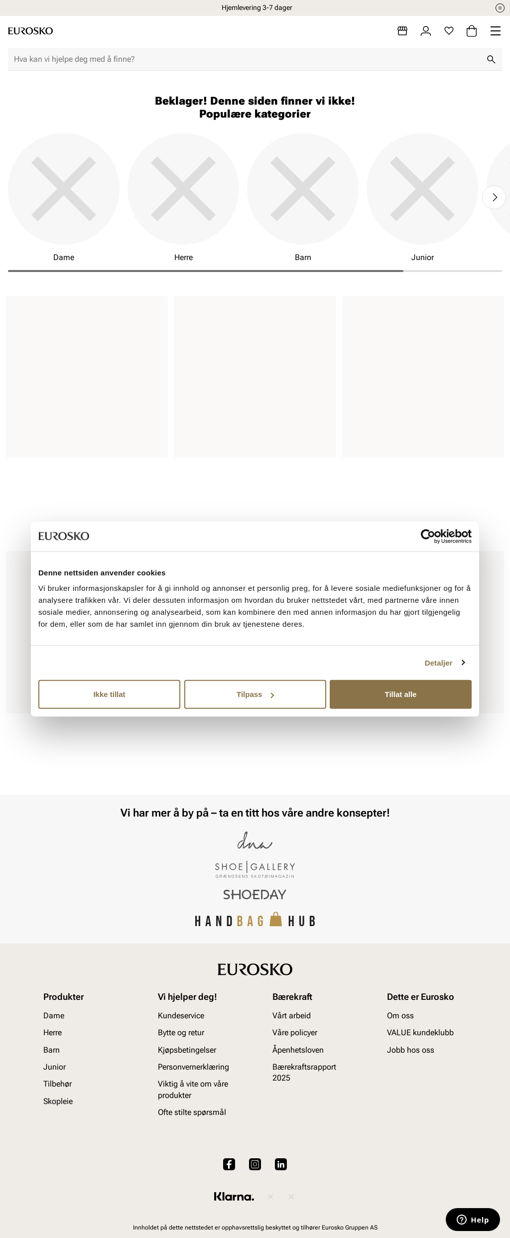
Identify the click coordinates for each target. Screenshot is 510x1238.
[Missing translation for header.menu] (495, 30)
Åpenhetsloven (298, 1050)
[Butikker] (402, 30)
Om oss (400, 1015)
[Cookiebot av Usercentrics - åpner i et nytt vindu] (428, 536)
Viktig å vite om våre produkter (193, 1089)
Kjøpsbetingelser (187, 1050)
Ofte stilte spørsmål (192, 1112)
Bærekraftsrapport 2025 (304, 1072)
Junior (54, 1067)
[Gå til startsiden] (30, 31)
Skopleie (58, 1101)
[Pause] (500, 8)
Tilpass (255, 694)
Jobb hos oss (410, 1050)
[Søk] (491, 59)
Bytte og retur (181, 1032)
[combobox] (247, 59)
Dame (53, 1015)
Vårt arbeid (291, 1015)
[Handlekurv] (471, 30)
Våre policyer (294, 1032)
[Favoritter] (449, 30)
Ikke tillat (109, 694)
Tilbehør (57, 1084)
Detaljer (439, 662)
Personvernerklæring (193, 1067)
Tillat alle (401, 694)
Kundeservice (181, 1015)
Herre (52, 1032)
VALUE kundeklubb (420, 1032)
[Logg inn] (426, 30)
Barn (51, 1050)
